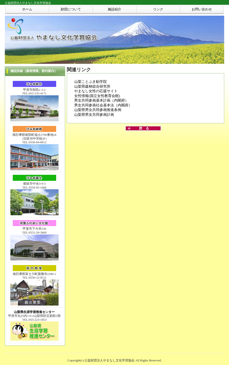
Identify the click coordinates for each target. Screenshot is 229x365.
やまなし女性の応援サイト (96, 91)
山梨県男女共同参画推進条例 (97, 110)
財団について (71, 9)
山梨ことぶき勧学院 (90, 82)
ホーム (27, 9)
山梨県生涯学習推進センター (34, 312)
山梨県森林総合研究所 (92, 86)
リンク (158, 9)
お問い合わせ (202, 9)
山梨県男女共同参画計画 (94, 115)
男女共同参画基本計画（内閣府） (101, 100)
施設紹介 (114, 9)
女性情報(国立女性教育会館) (97, 96)
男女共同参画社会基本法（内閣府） (103, 105)
